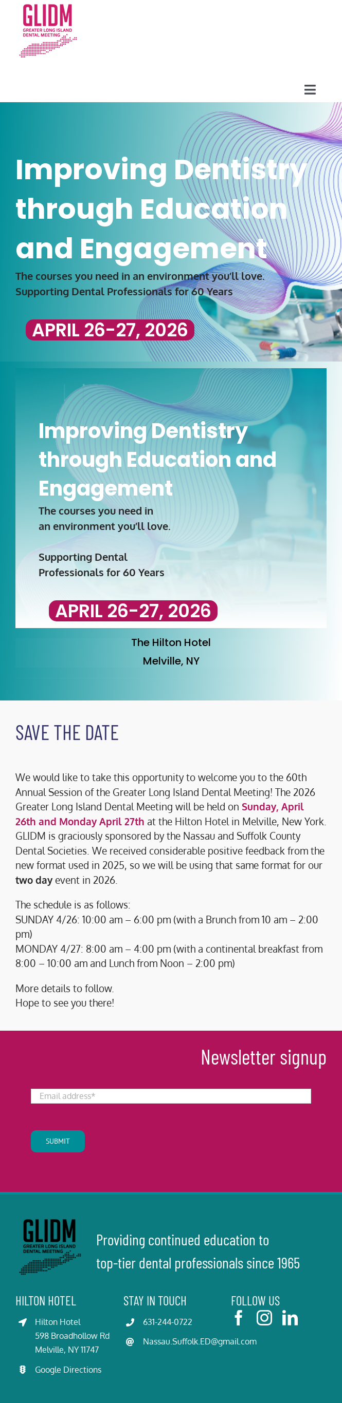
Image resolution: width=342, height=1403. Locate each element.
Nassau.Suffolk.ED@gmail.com (200, 1341)
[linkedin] (290, 1317)
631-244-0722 (167, 1322)
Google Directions (68, 1369)
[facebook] (238, 1317)
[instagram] (264, 1317)
